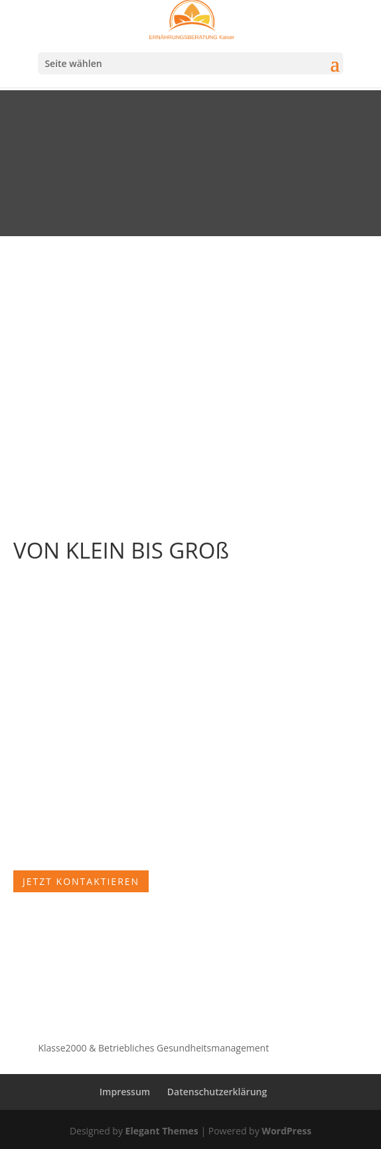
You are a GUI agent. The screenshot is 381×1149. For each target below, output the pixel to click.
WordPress (286, 1130)
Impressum (125, 1091)
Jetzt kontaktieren (81, 881)
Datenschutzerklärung (217, 1091)
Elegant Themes (161, 1130)
